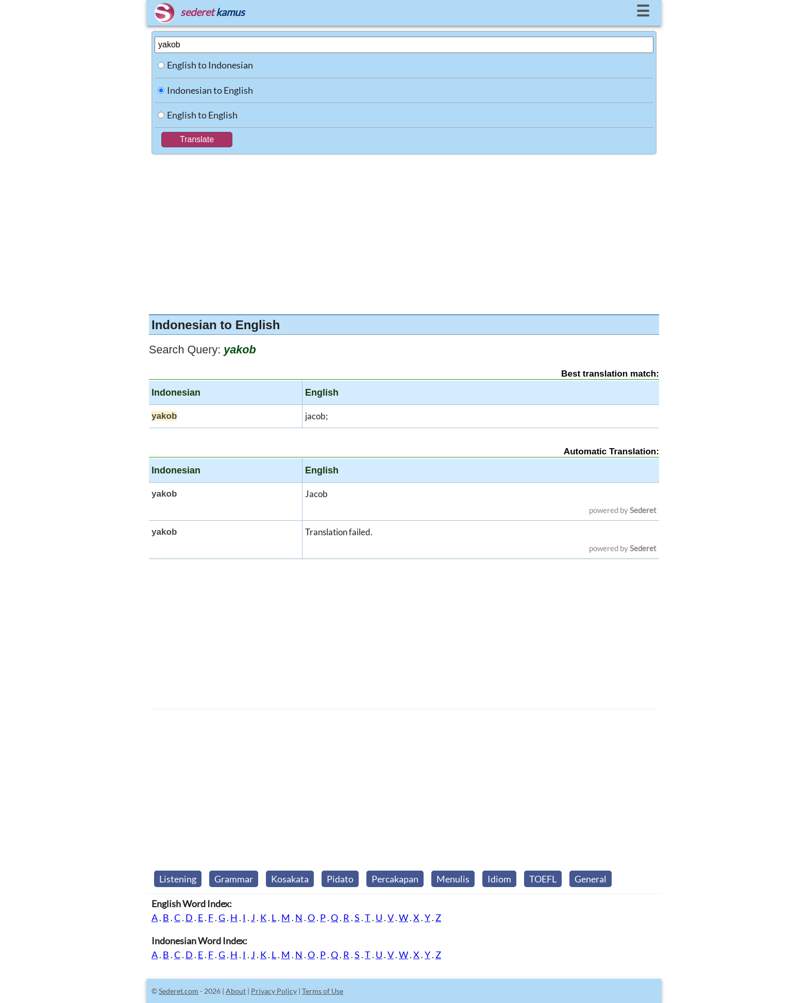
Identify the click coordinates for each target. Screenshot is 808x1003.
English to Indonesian (210, 65)
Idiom (499, 879)
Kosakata (290, 879)
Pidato (340, 879)
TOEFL (543, 879)
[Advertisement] (404, 232)
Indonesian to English (210, 90)
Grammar (233, 879)
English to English (202, 115)
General (591, 879)
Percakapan (395, 879)
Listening (177, 879)
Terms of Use (322, 991)
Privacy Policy (274, 991)
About (236, 991)
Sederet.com (178, 991)
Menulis (452, 879)
